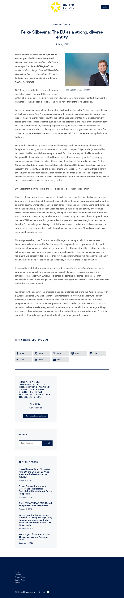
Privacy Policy (20, 577)
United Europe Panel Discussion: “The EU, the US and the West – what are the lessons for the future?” (34, 473)
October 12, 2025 (25, 509)
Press (17, 572)
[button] (23, 353)
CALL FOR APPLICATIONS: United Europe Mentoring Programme (35, 504)
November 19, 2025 (26, 528)
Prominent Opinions (62, 24)
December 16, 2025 (26, 543)
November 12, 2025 (26, 480)
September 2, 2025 (26, 497)
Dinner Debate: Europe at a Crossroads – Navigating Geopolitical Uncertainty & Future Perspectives (35, 490)
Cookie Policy (20, 580)
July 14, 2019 (62, 44)
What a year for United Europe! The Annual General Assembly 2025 (34, 537)
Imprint (17, 583)
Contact (18, 574)
